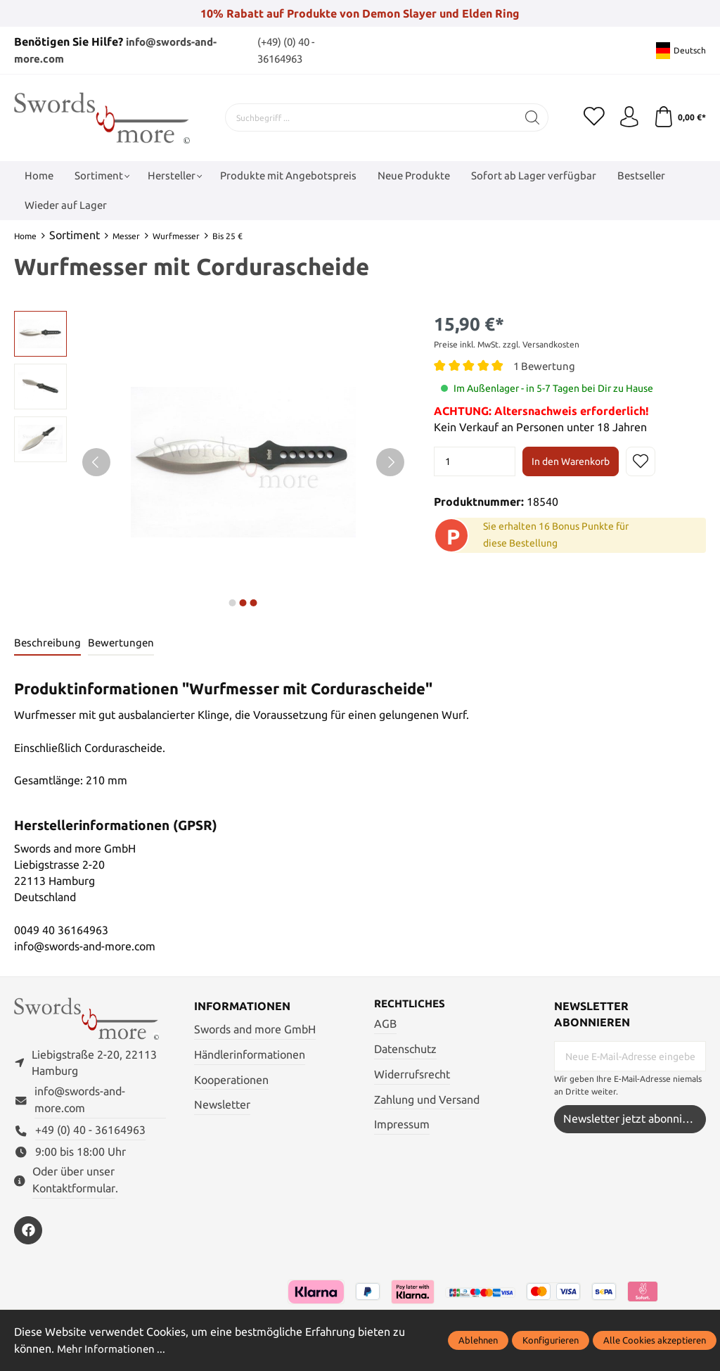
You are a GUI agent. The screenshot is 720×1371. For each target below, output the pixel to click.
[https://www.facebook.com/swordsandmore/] (28, 1230)
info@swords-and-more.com (79, 1100)
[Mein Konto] (628, 117)
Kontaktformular (73, 1188)
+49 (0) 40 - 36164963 (90, 1131)
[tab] (48, 643)
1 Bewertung (545, 366)
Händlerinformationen (249, 1055)
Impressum (402, 1125)
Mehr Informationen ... (113, 1349)
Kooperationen (231, 1080)
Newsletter (222, 1105)
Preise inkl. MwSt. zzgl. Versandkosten (506, 344)
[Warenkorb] (679, 117)
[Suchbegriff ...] (371, 117)
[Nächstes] (390, 462)
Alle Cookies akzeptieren (654, 1340)
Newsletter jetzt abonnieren (634, 1120)
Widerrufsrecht (412, 1074)
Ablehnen (478, 1340)
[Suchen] (532, 117)
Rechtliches (412, 1003)
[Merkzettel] (593, 117)
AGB (385, 1024)
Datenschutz (405, 1049)
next (232, 602)
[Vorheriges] (96, 462)
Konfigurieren (550, 1340)
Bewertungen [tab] (123, 643)
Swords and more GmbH (255, 1029)
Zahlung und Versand (427, 1100)
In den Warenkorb (571, 461)
